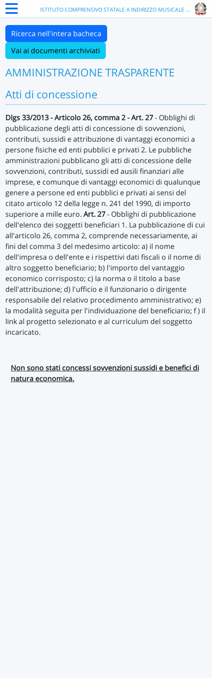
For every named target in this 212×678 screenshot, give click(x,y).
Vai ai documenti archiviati (55, 50)
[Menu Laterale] (11, 11)
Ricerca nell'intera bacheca (56, 33)
